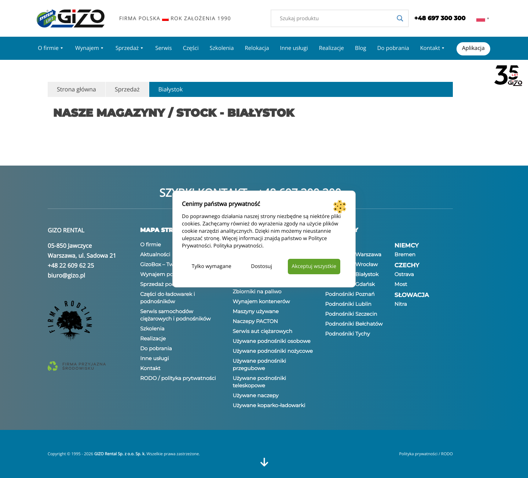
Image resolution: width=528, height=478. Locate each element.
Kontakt (432, 48)
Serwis (163, 48)
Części (191, 48)
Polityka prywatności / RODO (426, 454)
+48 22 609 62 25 (71, 265)
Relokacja (257, 48)
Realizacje (331, 48)
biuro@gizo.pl (66, 275)
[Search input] (336, 18)
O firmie (51, 48)
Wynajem (89, 48)
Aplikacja (473, 48)
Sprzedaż (129, 48)
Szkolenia (222, 48)
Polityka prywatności (238, 245)
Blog (360, 48)
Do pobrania (393, 48)
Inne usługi (294, 48)
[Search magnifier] (400, 18)
